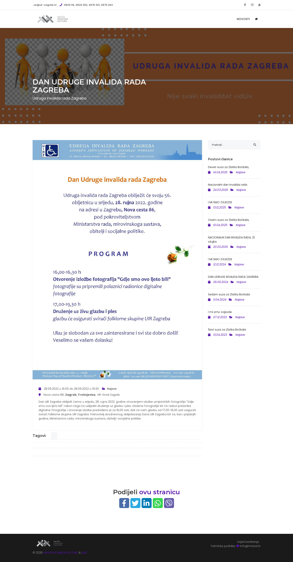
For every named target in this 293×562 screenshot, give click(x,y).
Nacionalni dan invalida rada (227, 185)
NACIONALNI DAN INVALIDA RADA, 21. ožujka (231, 239)
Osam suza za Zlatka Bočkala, (228, 220)
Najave (112, 389)
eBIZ (84, 553)
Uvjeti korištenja (248, 542)
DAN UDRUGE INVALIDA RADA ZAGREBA (233, 277)
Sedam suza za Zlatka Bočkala (229, 294)
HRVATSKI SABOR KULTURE (61, 553)
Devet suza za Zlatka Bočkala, (228, 167)
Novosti (243, 19)
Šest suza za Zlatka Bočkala (227, 330)
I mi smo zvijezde (220, 312)
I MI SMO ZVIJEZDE (220, 202)
